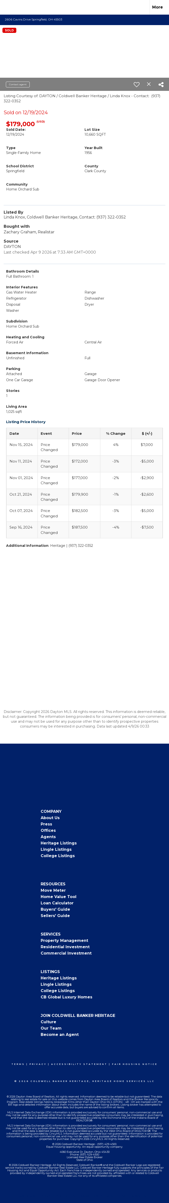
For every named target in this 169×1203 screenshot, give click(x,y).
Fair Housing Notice (135, 1064)
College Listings (58, 855)
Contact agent (18, 84)
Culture (48, 1022)
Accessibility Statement (79, 1064)
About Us (50, 817)
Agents (48, 836)
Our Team (51, 1028)
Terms (18, 1064)
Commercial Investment (66, 953)
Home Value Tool (58, 896)
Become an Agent (60, 1034)
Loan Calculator (57, 903)
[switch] (137, 84)
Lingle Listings (56, 849)
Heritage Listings (59, 843)
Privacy (38, 1064)
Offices (48, 830)
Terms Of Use (25, 1196)
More (157, 7)
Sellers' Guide (55, 915)
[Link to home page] (6, 7)
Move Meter (53, 890)
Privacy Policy (54, 1196)
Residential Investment (65, 947)
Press (46, 824)
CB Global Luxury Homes (66, 997)
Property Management (64, 940)
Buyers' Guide (55, 909)
